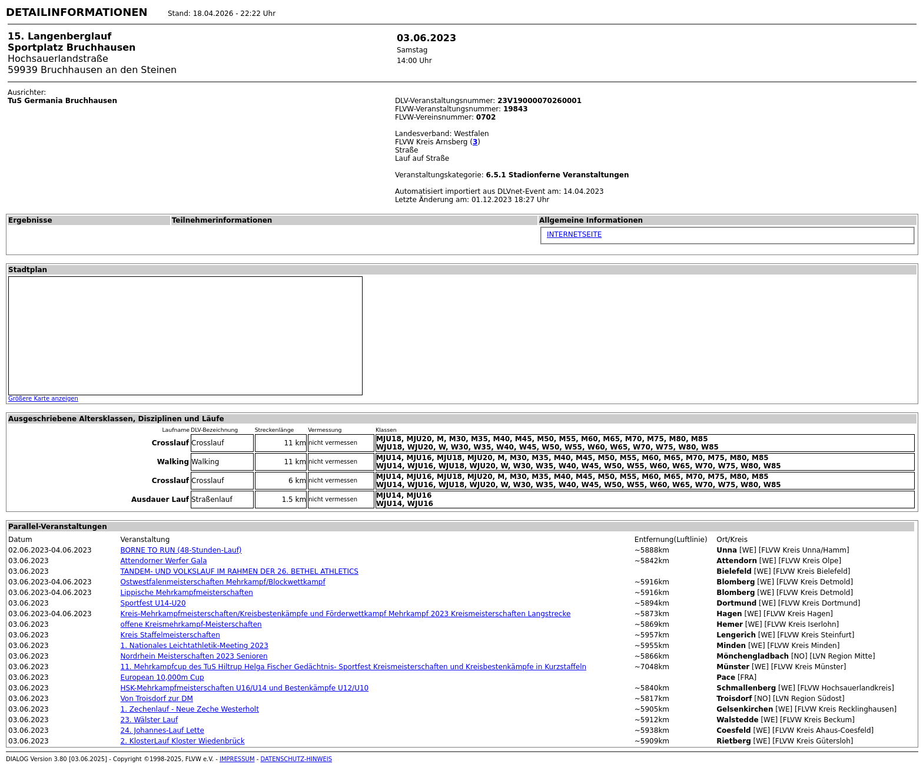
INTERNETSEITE (574, 234)
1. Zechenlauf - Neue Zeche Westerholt (190, 709)
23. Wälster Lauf (149, 720)
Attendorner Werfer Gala (164, 561)
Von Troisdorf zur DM (157, 699)
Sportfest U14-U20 (153, 603)
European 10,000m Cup (162, 677)
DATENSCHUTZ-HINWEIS (297, 759)
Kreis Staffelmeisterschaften (170, 635)
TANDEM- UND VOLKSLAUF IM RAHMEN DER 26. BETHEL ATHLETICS (239, 571)
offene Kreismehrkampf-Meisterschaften (191, 624)
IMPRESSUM (237, 759)
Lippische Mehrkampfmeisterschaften (187, 593)
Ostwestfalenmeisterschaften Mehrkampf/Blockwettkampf (223, 582)
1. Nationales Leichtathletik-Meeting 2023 (194, 646)
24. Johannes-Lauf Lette (162, 730)
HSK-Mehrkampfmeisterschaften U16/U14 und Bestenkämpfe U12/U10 (245, 688)
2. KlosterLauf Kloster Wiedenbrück (183, 741)
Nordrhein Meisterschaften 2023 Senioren (194, 656)
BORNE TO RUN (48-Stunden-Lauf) (181, 550)
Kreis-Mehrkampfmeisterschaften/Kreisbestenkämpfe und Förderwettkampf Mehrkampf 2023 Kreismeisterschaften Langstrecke (346, 614)
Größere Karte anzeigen (43, 398)
